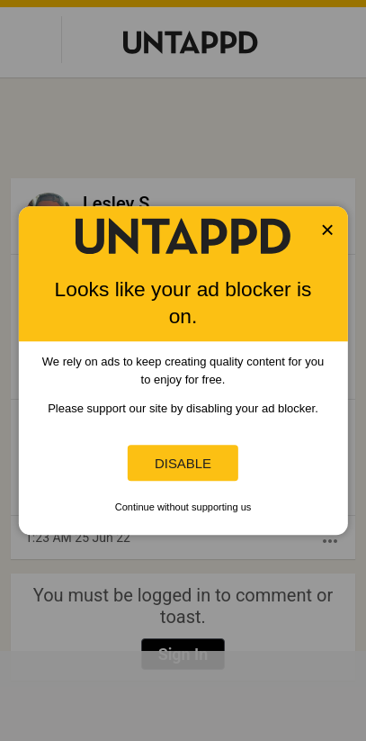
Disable (183, 463)
